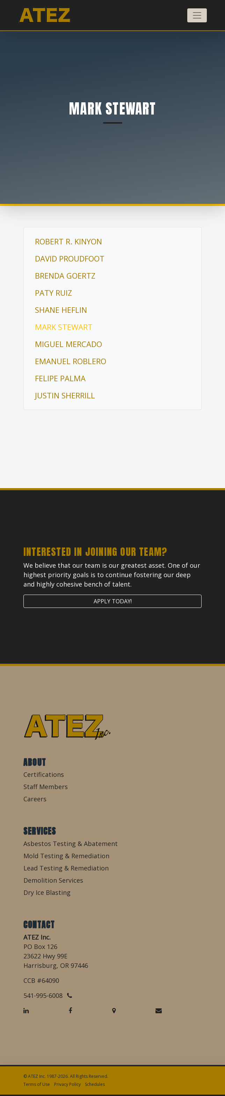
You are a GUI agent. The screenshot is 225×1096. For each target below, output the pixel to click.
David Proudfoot (69, 258)
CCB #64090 (41, 980)
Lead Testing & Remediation (66, 868)
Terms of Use (36, 1084)
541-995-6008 (47, 995)
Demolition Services (53, 880)
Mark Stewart (64, 327)
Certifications (43, 774)
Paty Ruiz (53, 292)
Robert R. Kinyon (68, 241)
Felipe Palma (60, 378)
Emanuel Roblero (70, 361)
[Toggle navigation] (197, 15)
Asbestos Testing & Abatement (70, 843)
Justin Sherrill (65, 395)
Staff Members (45, 786)
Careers (34, 799)
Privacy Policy (67, 1084)
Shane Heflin (61, 309)
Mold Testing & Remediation (66, 856)
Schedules (95, 1084)
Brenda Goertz (65, 275)
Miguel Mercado (68, 344)
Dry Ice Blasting (47, 892)
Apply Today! (113, 601)
